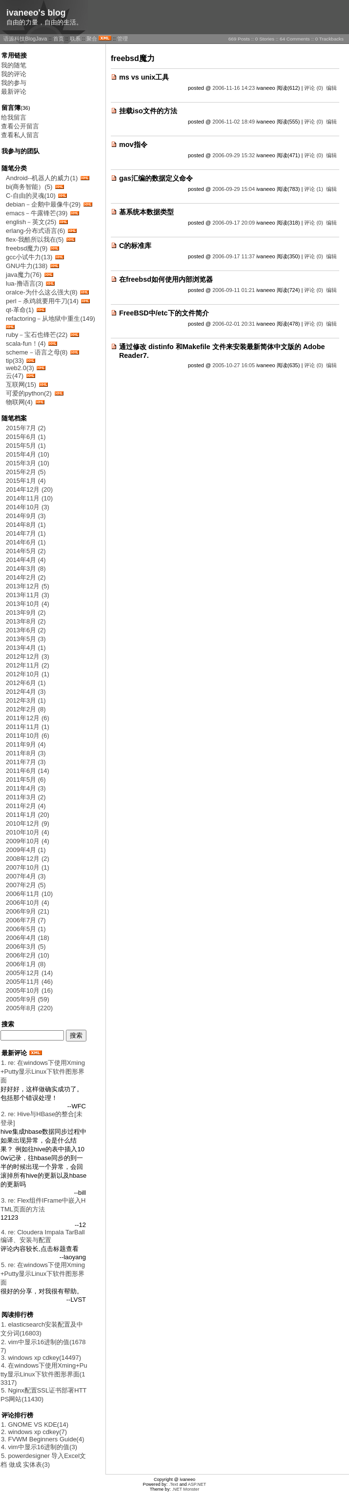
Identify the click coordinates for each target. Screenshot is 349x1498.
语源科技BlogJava (25, 39)
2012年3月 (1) (26, 700)
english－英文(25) (31, 222)
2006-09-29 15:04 (233, 189)
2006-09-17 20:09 (233, 223)
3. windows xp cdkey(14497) (41, 1357)
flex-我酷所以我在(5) (34, 239)
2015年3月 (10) (27, 463)
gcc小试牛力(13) (29, 257)
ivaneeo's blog (36, 13)
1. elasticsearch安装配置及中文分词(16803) (41, 1329)
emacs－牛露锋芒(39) (36, 213)
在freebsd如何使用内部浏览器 (166, 279)
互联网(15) (21, 384)
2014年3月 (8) (26, 568)
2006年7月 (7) (26, 920)
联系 (75, 39)
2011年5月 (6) (26, 779)
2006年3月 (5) (26, 946)
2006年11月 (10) (29, 893)
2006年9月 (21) (27, 911)
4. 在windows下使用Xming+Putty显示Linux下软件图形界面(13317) (43, 1374)
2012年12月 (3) (27, 656)
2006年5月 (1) (26, 929)
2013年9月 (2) (26, 612)
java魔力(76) (23, 274)
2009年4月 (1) (26, 849)
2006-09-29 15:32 (233, 155)
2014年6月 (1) (26, 542)
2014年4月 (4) (26, 559)
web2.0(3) (20, 368)
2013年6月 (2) (26, 630)
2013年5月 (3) (26, 639)
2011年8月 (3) (26, 753)
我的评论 (13, 74)
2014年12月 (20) (29, 489)
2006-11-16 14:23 (233, 88)
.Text (173, 1484)
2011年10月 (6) (27, 735)
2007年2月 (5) (26, 885)
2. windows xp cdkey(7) (34, 1432)
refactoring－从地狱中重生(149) (50, 318)
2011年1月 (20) (27, 814)
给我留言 (13, 117)
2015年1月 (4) (26, 480)
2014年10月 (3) (27, 507)
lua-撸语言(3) (24, 283)
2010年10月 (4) (27, 832)
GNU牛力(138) (26, 266)
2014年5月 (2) (26, 551)
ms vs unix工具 (144, 77)
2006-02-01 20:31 (233, 324)
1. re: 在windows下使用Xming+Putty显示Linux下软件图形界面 (42, 1071)
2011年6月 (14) (27, 770)
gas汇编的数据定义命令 (156, 178)
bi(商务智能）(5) (29, 186)
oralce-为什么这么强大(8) (42, 292)
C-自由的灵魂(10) (31, 195)
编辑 (331, 88)
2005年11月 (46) (29, 981)
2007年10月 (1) (27, 867)
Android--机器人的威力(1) (42, 178)
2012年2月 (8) (26, 709)
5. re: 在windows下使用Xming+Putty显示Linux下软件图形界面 (42, 1273)
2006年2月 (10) (27, 955)
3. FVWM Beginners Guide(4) (42, 1439)
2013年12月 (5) (27, 586)
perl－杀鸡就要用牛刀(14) (42, 301)
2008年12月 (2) (27, 858)
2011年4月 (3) (26, 788)
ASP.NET (197, 1484)
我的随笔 (13, 65)
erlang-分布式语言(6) (35, 230)
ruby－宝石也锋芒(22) (36, 334)
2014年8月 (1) (26, 524)
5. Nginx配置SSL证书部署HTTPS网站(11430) (43, 1395)
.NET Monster (185, 1489)
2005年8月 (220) (29, 1008)
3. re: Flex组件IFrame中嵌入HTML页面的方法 (42, 1205)
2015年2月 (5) (26, 472)
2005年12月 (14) (29, 973)
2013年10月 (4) (27, 603)
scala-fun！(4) (26, 343)
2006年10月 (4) (27, 902)
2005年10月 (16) (29, 990)
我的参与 (13, 82)
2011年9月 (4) (26, 744)
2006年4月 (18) (27, 937)
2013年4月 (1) (26, 647)
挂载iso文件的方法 (148, 111)
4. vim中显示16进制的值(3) (39, 1447)
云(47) (14, 375)
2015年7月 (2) (26, 428)
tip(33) (15, 360)
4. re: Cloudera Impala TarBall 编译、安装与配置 (42, 1236)
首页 (58, 39)
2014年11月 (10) (29, 498)
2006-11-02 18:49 (233, 122)
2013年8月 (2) (26, 621)
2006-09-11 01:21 (233, 290)
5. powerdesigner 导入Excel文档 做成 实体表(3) (43, 1460)
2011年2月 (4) (26, 806)
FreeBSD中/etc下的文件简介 (164, 313)
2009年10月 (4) (27, 841)
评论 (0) (313, 88)
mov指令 (133, 144)
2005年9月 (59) (27, 999)
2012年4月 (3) (26, 691)
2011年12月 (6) (27, 718)
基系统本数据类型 (146, 212)
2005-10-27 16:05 (233, 365)
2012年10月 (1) (27, 674)
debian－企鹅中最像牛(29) (43, 204)
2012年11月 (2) (27, 665)
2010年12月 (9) (27, 823)
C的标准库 (135, 246)
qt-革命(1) (20, 309)
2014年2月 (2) (26, 577)
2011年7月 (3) (26, 762)
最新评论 (13, 91)
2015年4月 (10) (27, 454)
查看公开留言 (20, 126)
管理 (122, 39)
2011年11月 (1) (27, 726)
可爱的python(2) (29, 393)
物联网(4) (19, 402)
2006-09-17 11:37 (233, 256)
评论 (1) (313, 189)
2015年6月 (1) (26, 436)
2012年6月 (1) (26, 683)
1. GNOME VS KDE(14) (34, 1424)
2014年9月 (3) (26, 516)
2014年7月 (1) (26, 533)
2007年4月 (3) (26, 876)
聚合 (91, 39)
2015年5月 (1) (26, 445)
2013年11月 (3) (27, 595)
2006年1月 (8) (26, 964)
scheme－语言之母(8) (36, 352)
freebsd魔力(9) (26, 248)
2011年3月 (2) (26, 797)
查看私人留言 (20, 135)
